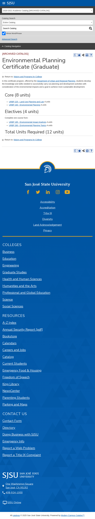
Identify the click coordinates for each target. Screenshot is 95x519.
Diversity (47, 219)
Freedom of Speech (16, 377)
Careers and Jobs (14, 350)
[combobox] (47, 10)
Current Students (14, 363)
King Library (10, 384)
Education (9, 258)
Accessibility (47, 202)
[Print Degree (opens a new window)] (75, 55)
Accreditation (47, 208)
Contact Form (12, 421)
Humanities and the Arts (19, 286)
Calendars (9, 343)
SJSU (11, 3)
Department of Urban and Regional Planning (56, 81)
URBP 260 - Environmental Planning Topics (27, 125)
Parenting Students (16, 398)
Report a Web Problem (18, 448)
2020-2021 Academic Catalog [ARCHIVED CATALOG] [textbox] (26, 10)
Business (8, 252)
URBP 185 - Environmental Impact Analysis (27, 122)
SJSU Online (14, 502)
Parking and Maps (14, 404)
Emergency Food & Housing (21, 370)
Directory (8, 428)
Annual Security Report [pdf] (22, 329)
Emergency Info (13, 441)
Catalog (8, 357)
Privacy (47, 230)
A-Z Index (9, 322)
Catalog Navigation (13, 46)
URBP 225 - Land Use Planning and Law (26, 102)
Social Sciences (12, 306)
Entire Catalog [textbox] (9, 22)
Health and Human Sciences (22, 279)
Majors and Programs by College (28, 77)
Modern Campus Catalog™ (73, 515)
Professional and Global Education (26, 292)
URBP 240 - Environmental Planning (24, 105)
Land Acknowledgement (47, 225)
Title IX (47, 213)
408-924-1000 (14, 492)
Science (7, 299)
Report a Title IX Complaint (21, 455)
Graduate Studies (14, 272)
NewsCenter (11, 391)
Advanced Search (9, 39)
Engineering (10, 265)
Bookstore (9, 336)
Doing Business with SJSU (20, 434)
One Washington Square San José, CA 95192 (19, 485)
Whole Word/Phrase (14, 33)
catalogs (16, 515)
